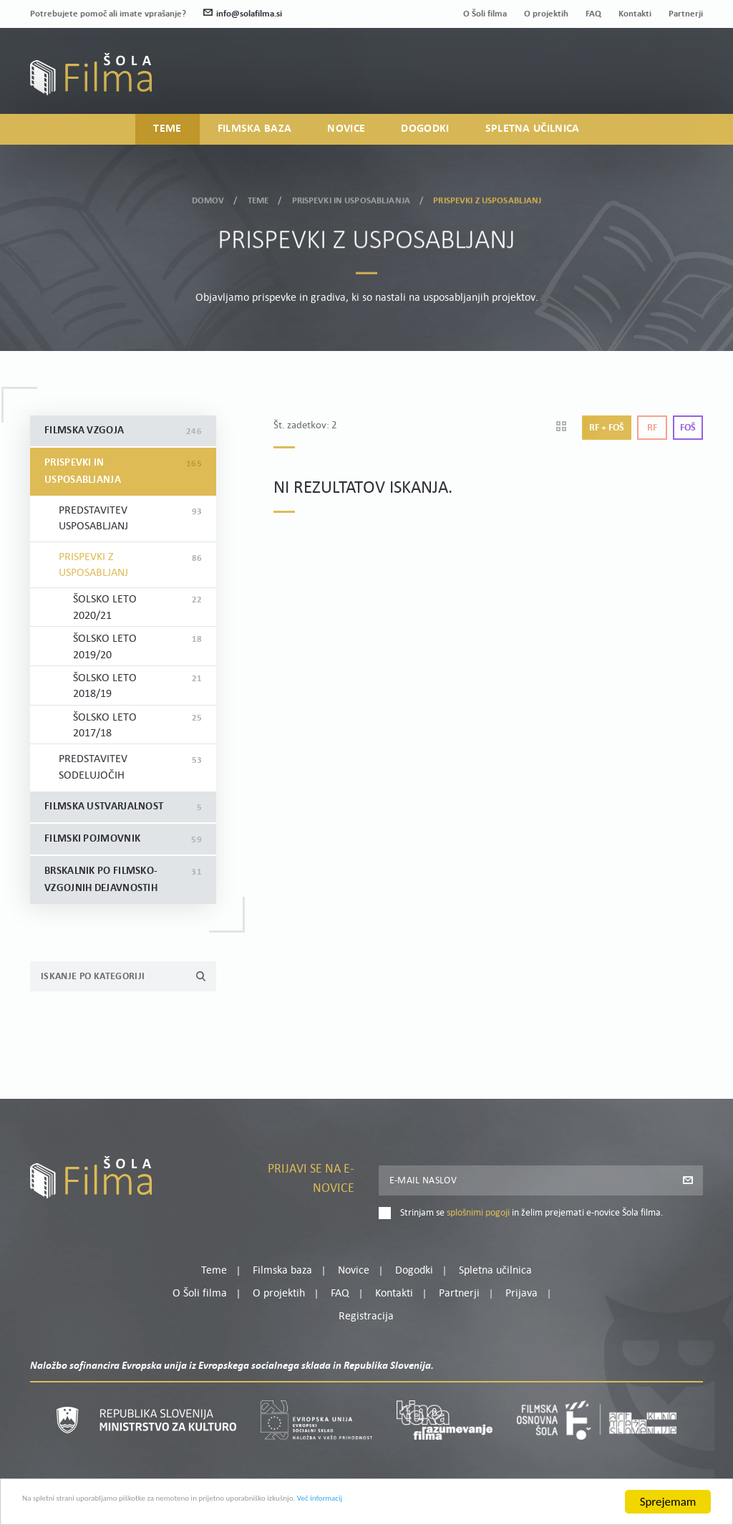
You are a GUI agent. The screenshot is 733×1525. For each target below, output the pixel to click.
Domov (208, 196)
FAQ (593, 14)
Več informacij (480, 1512)
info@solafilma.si (242, 14)
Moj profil (629, 66)
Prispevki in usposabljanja (351, 196)
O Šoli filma (485, 14)
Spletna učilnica (532, 135)
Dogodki (425, 135)
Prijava (613, 83)
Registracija (678, 83)
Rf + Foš (606, 428)
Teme (167, 135)
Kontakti (634, 14)
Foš (688, 428)
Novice (346, 135)
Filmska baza (255, 135)
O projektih (546, 14)
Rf (652, 428)
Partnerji (686, 14)
